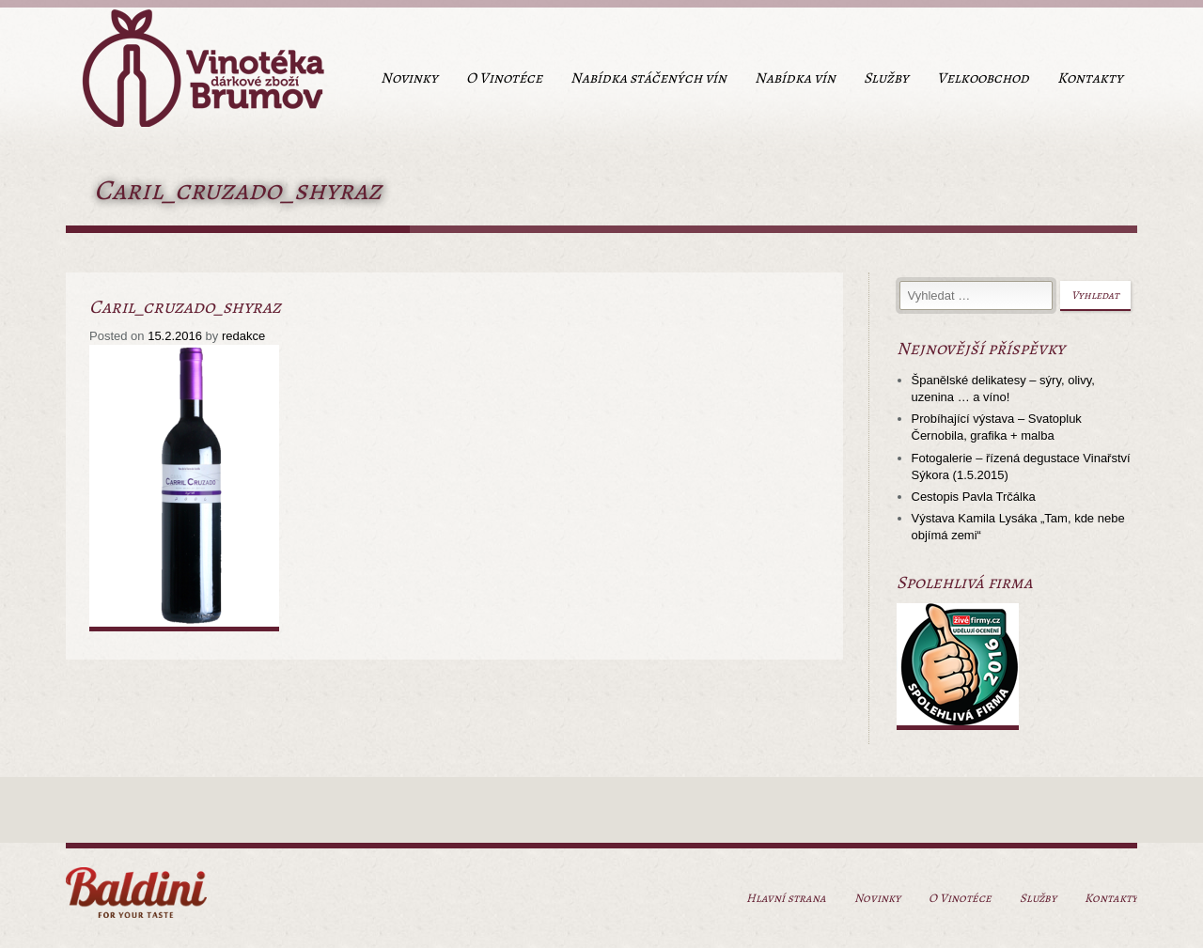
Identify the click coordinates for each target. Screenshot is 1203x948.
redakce (243, 336)
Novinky (409, 78)
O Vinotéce (504, 78)
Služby (886, 78)
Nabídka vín (795, 78)
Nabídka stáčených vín (648, 78)
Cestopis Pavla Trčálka (974, 497)
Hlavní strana (786, 898)
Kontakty (1090, 78)
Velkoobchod (983, 78)
